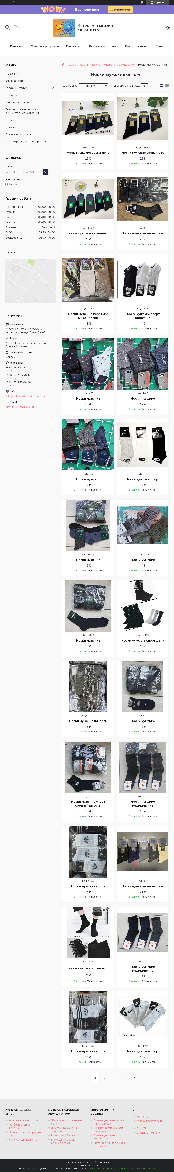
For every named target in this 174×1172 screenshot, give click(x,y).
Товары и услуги (43, 46)
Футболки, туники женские (20, 1126)
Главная (16, 46)
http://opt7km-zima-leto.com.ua (25, 396)
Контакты (73, 46)
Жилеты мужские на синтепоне (64, 1129)
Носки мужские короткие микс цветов (88, 316)
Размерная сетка (17, 102)
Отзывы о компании (149, 1132)
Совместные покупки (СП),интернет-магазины (22, 111)
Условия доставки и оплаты (149, 1122)
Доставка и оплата (102, 46)
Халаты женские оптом (23, 1120)
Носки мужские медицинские (143, 803)
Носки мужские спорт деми (142, 640)
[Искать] (7, 28)
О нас (160, 46)
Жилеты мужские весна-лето (66, 1122)
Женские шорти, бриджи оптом (25, 1134)
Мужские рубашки (63, 1135)
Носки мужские (88, 398)
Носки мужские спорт (143, 479)
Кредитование (136, 46)
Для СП (141, 1128)
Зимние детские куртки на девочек (109, 1129)
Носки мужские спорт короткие (143, 316)
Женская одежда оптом (24, 1139)
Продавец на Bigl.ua (87, 1165)
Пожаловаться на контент (102, 1168)
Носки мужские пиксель (88, 721)
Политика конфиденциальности (137, 1168)
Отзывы (10, 127)
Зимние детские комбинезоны (104, 1137)
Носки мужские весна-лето (88, 152)
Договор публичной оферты (25, 141)
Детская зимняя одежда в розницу (109, 1144)
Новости (11, 95)
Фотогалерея (15, 80)
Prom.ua (104, 1162)
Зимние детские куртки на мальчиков (109, 1122)
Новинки (11, 73)
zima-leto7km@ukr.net (19, 406)
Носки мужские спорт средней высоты (88, 803)
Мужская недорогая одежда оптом (113, 64)
